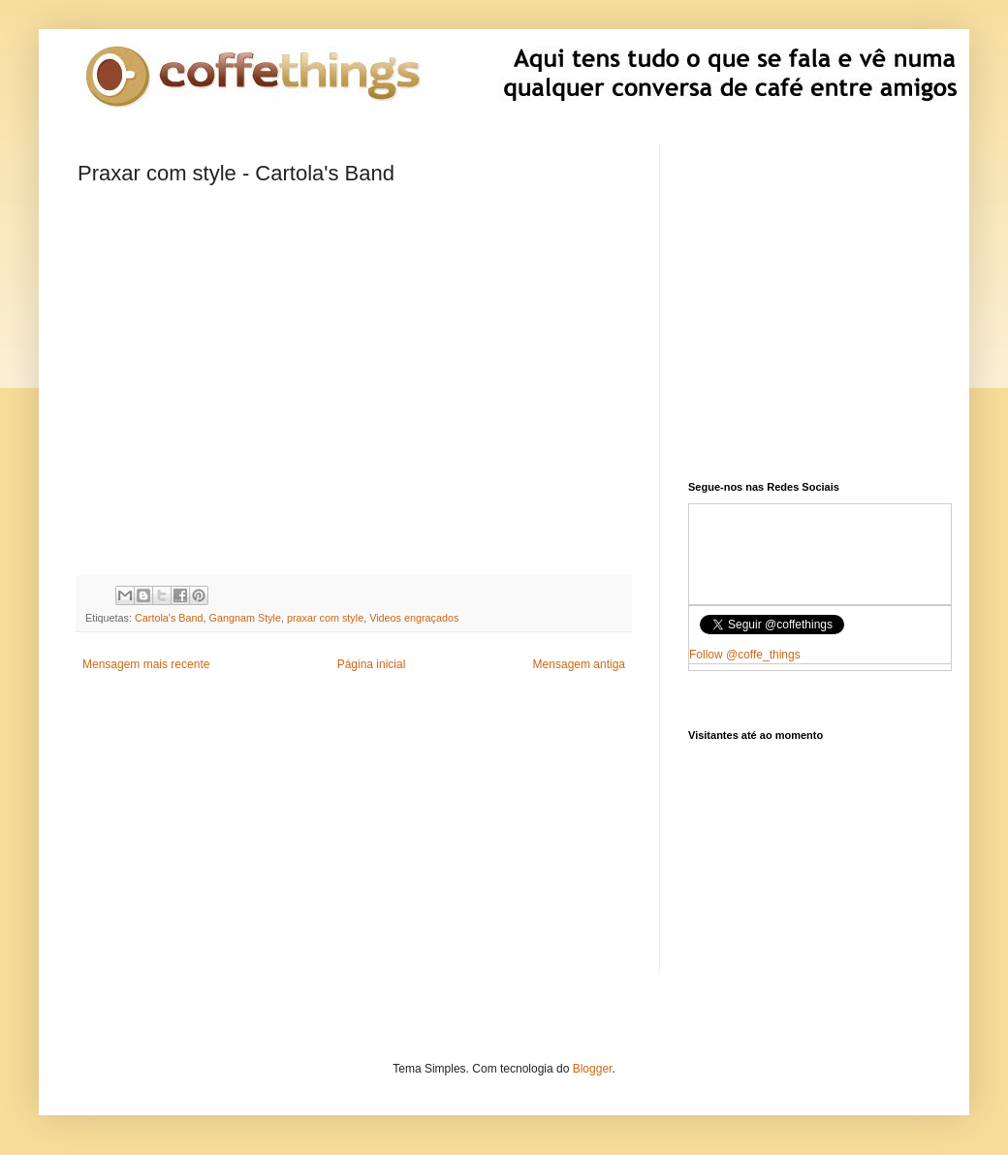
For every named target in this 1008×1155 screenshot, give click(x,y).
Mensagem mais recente (145, 664)
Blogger (593, 1068)
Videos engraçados (413, 618)
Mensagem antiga (579, 664)
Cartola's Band (169, 618)
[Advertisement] (354, 838)
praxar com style (325, 618)
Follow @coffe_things (745, 654)
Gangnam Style (245, 618)
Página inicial (371, 664)
